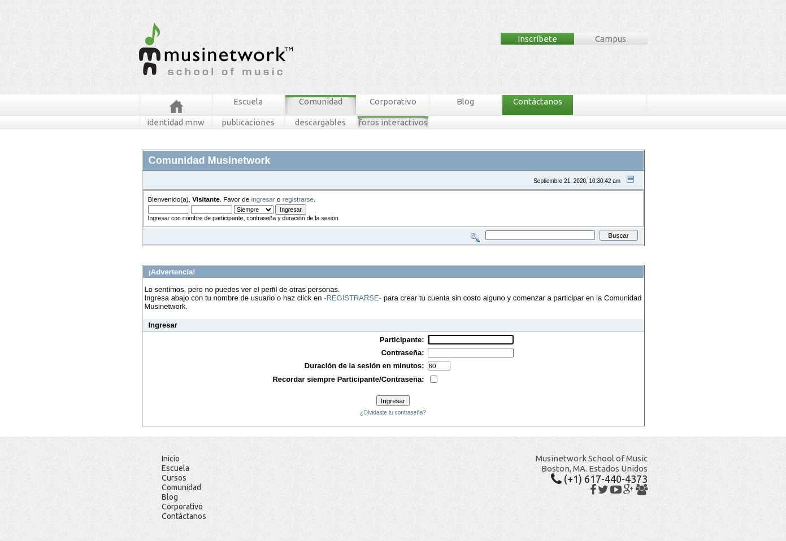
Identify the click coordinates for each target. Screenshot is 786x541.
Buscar (247, 250)
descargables (320, 122)
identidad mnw (176, 122)
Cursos (174, 477)
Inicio (171, 458)
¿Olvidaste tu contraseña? (393, 412)
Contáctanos (537, 101)
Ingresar (310, 250)
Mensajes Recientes (208, 250)
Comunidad (320, 101)
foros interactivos (393, 122)
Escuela (248, 101)
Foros (166, 250)
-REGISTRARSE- (352, 298)
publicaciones (248, 122)
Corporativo (393, 101)
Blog (465, 101)
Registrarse (341, 250)
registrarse (298, 199)
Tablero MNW (278, 250)
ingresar (263, 199)
